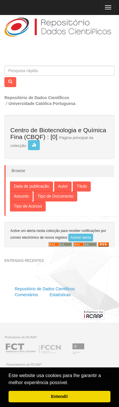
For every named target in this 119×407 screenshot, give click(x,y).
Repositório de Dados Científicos (36, 97)
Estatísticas (60, 294)
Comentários (26, 294)
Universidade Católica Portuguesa (42, 103)
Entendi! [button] (59, 396)
